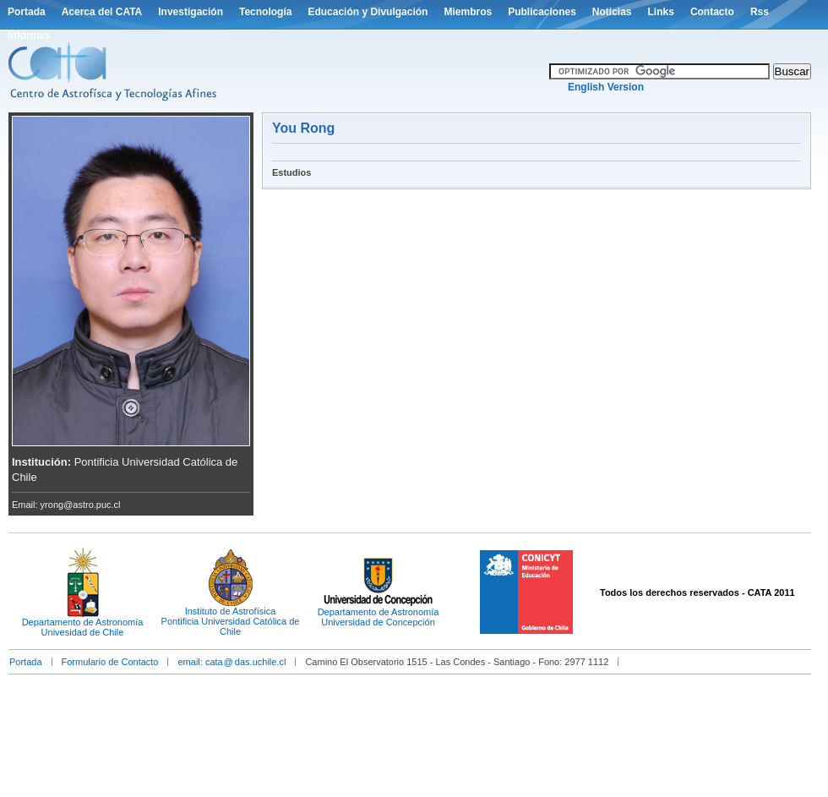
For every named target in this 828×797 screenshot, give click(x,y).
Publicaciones (542, 12)
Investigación (190, 12)
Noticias (612, 12)
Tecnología (265, 12)
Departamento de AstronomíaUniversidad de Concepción (378, 617)
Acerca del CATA (102, 12)
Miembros (468, 12)
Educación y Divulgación (368, 12)
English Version (606, 87)
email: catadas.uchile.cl (231, 662)
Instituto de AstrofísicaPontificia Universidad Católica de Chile (230, 621)
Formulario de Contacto (110, 662)
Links (661, 12)
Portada (27, 12)
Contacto (712, 12)
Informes (29, 35)
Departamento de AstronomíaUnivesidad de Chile (83, 627)
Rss (759, 12)
